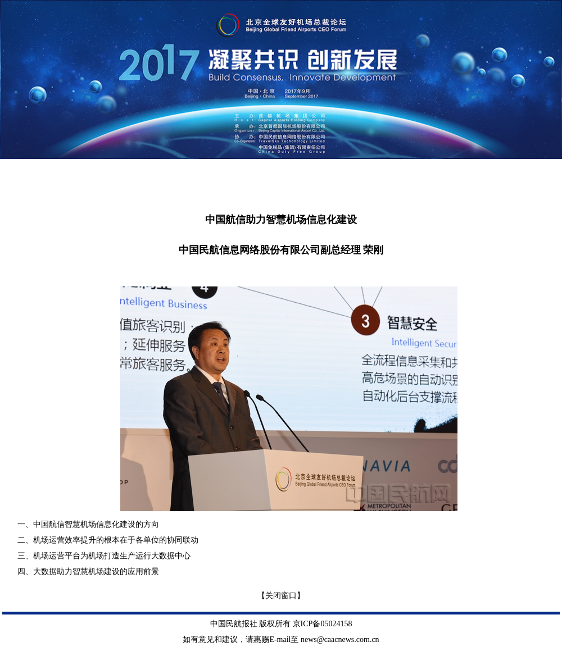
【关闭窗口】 (281, 595)
